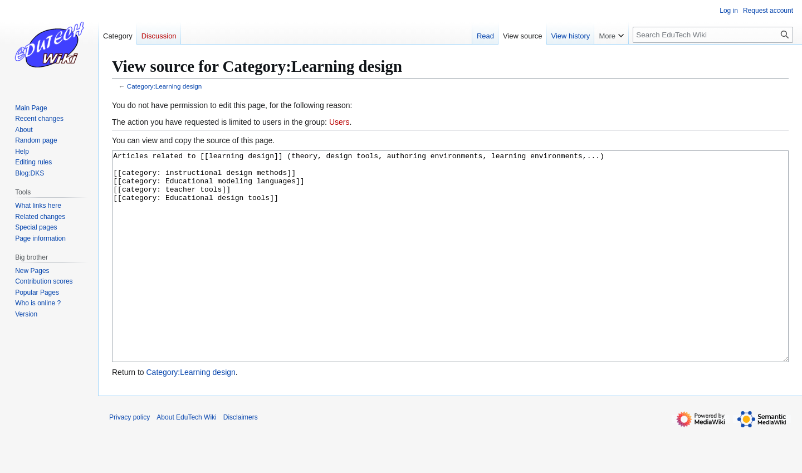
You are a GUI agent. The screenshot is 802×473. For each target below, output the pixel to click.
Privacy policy (129, 459)
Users (339, 122)
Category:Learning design (164, 86)
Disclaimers (240, 459)
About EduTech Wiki (186, 459)
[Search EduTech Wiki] (713, 35)
